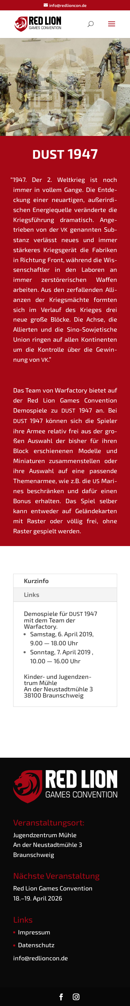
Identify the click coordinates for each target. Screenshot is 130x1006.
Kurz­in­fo (36, 580)
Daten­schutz (36, 945)
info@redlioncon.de (40, 958)
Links (31, 594)
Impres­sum (34, 932)
